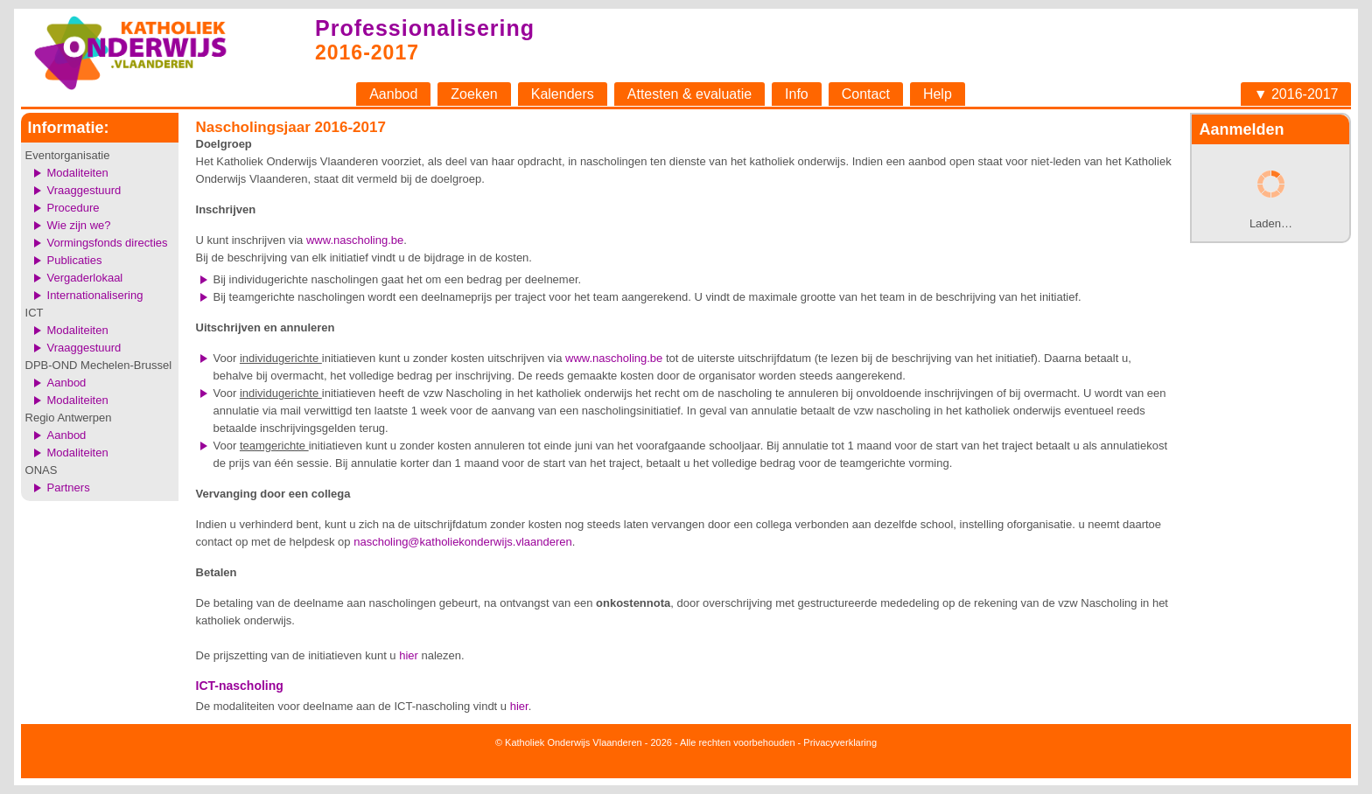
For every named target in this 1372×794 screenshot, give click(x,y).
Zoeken (474, 94)
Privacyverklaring (840, 742)
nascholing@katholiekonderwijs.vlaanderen (463, 541)
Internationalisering (95, 295)
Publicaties (74, 260)
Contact (866, 94)
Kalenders (562, 94)
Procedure (73, 207)
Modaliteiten (77, 172)
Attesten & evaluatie (689, 94)
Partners (68, 487)
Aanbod (393, 94)
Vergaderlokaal (85, 277)
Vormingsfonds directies (107, 242)
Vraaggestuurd (84, 190)
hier (408, 655)
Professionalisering (425, 28)
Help (937, 94)
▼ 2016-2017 (1296, 94)
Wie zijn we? (79, 225)
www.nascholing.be (354, 240)
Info (796, 94)
